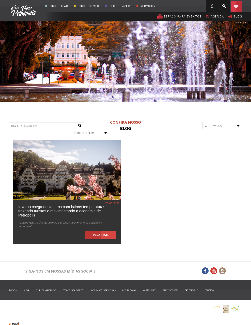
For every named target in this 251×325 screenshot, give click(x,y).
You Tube (213, 270)
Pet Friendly (191, 290)
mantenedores (170, 290)
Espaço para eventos (182, 16)
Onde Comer (89, 6)
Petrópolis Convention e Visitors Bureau (22, 10)
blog (237, 16)
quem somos (149, 290)
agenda (217, 16)
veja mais (100, 235)
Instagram (222, 270)
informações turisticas (212, 6)
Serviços (147, 6)
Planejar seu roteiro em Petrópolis (236, 6)
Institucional (129, 290)
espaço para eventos (73, 290)
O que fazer (120, 6)
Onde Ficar (59, 6)
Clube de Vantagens (46, 290)
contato (209, 290)
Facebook (205, 270)
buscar (224, 6)
